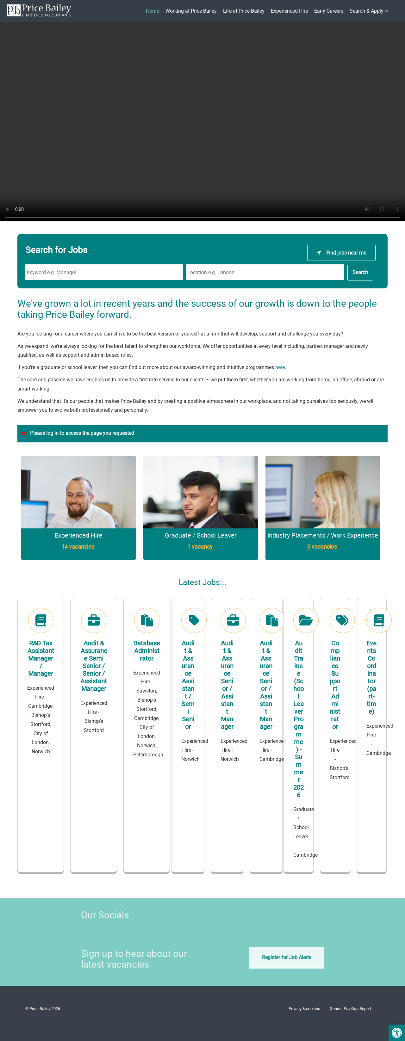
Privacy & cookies (304, 1008)
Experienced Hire (289, 11)
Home (152, 11)
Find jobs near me (346, 250)
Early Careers (328, 11)
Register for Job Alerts (286, 957)
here (280, 367)
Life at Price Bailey (244, 11)
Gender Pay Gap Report (350, 1008)
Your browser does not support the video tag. (202, 123)
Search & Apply (366, 11)
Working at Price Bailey (191, 11)
